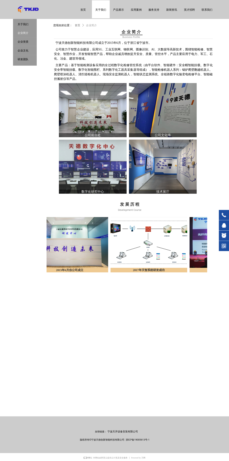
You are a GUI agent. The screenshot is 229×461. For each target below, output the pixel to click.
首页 (77, 25)
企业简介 (91, 25)
